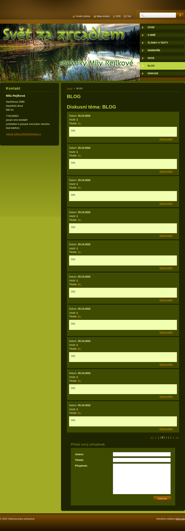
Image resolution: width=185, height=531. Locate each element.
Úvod (69, 88)
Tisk (129, 16)
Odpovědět (166, 139)
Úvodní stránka (83, 16)
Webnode (180, 519)
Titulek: (79, 460)
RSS (118, 16)
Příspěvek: (81, 465)
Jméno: (79, 454)
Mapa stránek (103, 16)
